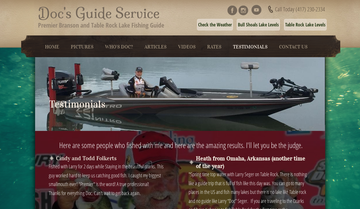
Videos (187, 47)
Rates (214, 47)
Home (52, 47)
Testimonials (250, 47)
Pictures (82, 47)
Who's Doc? (119, 47)
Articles (155, 47)
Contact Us (293, 47)
